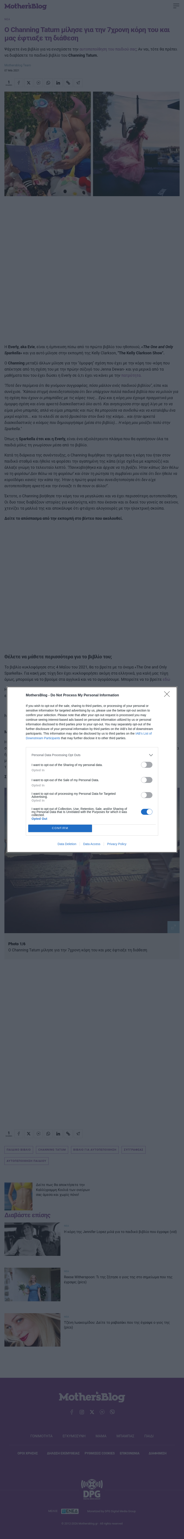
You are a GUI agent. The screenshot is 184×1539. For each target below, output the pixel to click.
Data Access (91, 844)
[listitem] (92, 755)
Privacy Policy (116, 844)
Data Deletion (67, 844)
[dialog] (92, 769)
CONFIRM (60, 828)
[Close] (168, 695)
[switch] (146, 765)
